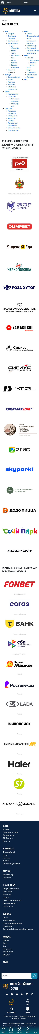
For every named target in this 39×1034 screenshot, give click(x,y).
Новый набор (31, 46)
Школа (26, 31)
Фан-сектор (12, 118)
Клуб (6, 31)
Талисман (11, 84)
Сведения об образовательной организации (33, 50)
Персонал (11, 82)
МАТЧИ (7, 871)
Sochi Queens (12, 116)
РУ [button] (35, 10)
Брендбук (30, 77)
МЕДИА (7, 936)
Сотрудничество (13, 41)
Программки (31, 72)
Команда (8, 75)
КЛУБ (6, 825)
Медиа (26, 55)
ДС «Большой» (13, 43)
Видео (29, 70)
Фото (28, 67)
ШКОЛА (7, 914)
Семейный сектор (14, 128)
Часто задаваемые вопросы (31, 41)
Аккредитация (32, 75)
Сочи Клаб (8, 109)
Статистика (12, 96)
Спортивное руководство (11, 864)
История (11, 34)
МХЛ (25, 80)
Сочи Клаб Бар (13, 130)
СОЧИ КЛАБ (9, 885)
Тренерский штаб (14, 77)
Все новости (34, 60)
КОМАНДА (8, 848)
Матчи (7, 92)
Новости (30, 58)
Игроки (10, 80)
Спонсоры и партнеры (10, 832)
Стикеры (11, 121)
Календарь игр (13, 94)
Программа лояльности (11, 889)
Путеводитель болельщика (12, 900)
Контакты (11, 70)
